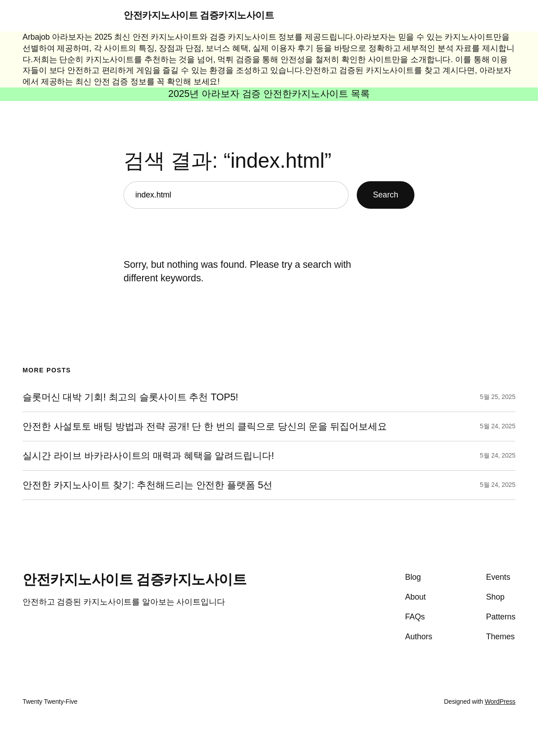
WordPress (500, 701)
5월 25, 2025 (497, 396)
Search (385, 194)
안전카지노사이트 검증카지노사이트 (199, 15)
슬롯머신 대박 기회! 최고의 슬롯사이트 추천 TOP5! (130, 397)
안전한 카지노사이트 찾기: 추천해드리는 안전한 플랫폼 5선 (147, 485)
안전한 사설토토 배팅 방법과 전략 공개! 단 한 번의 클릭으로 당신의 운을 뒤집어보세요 (205, 426)
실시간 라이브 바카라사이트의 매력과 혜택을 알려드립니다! (148, 455)
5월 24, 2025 (497, 426)
